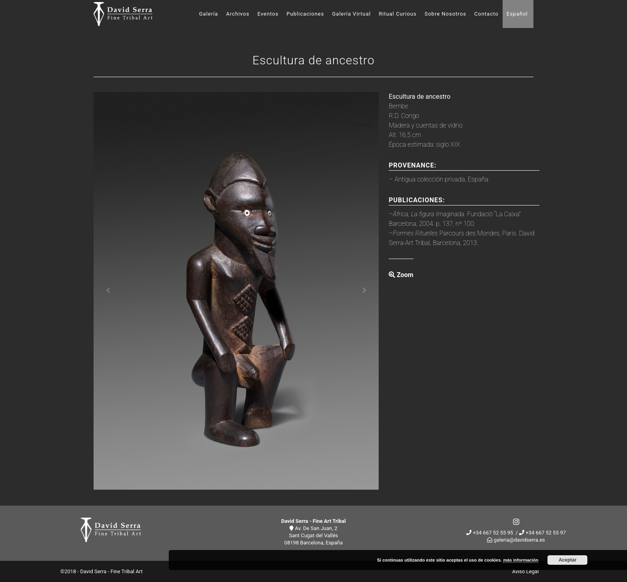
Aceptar (568, 560)
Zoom (401, 275)
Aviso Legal (525, 571)
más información (520, 560)
